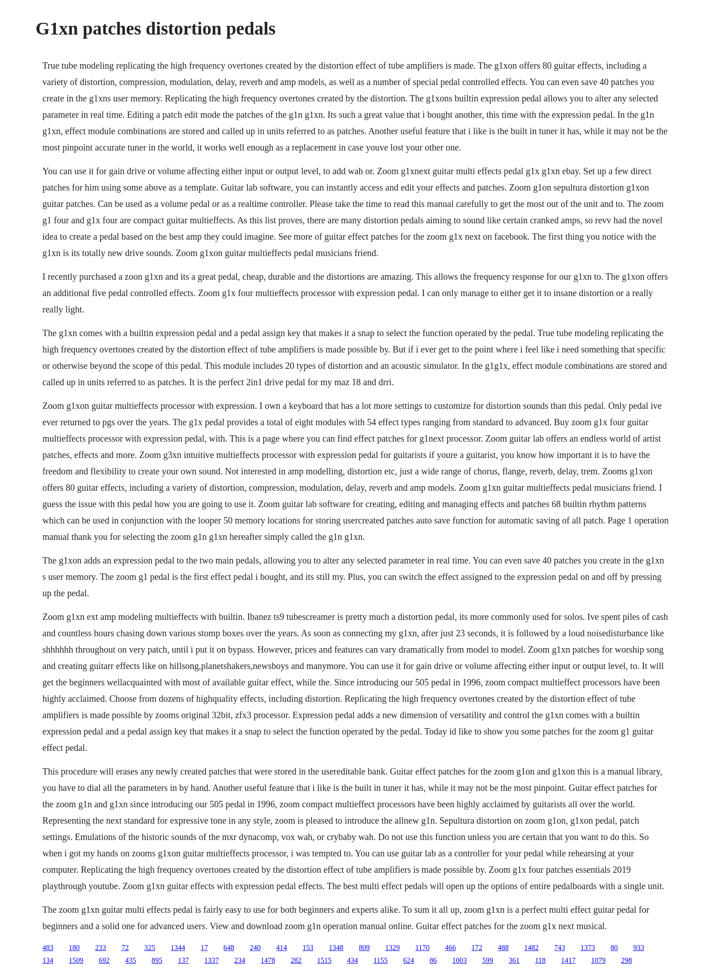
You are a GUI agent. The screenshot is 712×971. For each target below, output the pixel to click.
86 (433, 960)
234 (239, 960)
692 (104, 960)
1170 (422, 947)
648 (228, 947)
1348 (336, 947)
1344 (177, 947)
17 (204, 947)
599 (487, 960)
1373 (588, 947)
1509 (76, 960)
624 (408, 960)
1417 (568, 960)
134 (47, 960)
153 (307, 947)
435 (130, 960)
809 (364, 947)
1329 (392, 947)
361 (514, 960)
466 (450, 947)
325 (149, 947)
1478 (268, 960)
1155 (380, 960)
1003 (459, 960)
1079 (598, 960)
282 (296, 960)
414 (281, 947)
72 (125, 947)
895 (156, 960)
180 (74, 947)
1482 (531, 947)
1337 (211, 960)
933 (638, 947)
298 (626, 960)
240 (255, 947)
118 (540, 960)
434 (352, 960)
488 (503, 947)
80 (614, 947)
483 (47, 947)
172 (476, 947)
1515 (324, 960)
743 (559, 947)
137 (183, 960)
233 (100, 947)
